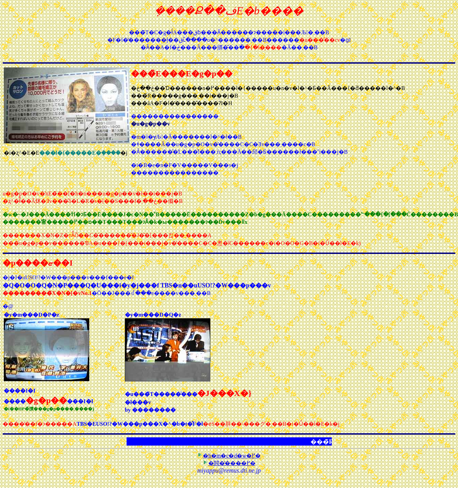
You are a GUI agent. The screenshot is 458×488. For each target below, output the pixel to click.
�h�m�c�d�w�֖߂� (229, 456)
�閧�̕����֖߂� (229, 463)
